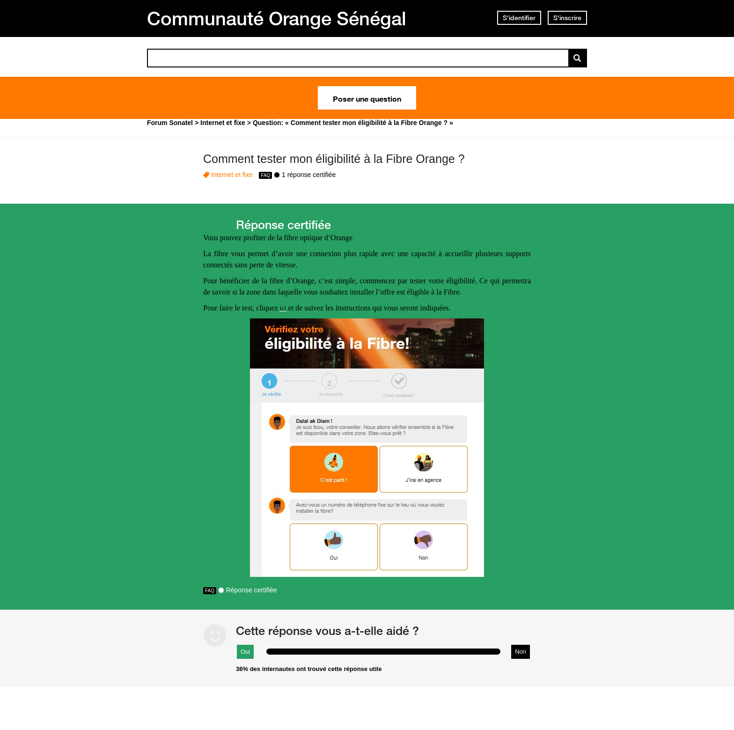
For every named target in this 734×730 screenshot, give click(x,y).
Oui (245, 651)
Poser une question (367, 98)
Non (520, 651)
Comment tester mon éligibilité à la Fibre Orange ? (334, 158)
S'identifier (519, 18)
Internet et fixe (232, 174)
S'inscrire (567, 18)
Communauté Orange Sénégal (276, 18)
